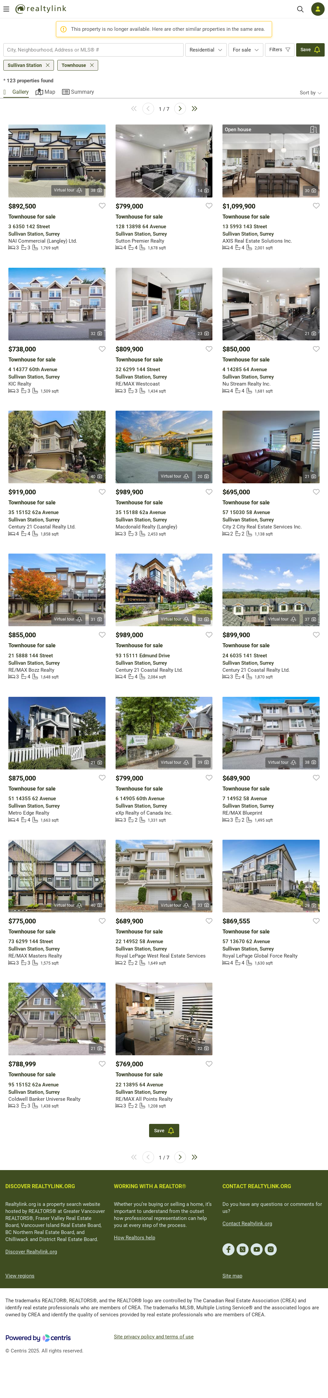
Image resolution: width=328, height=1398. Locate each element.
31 (96, 619)
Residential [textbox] (202, 50)
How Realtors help (134, 1238)
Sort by (308, 93)
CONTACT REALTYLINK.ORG (256, 1186)
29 (310, 905)
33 (203, 905)
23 (203, 333)
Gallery (20, 92)
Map (50, 92)
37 (310, 619)
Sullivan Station (25, 65)
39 (203, 762)
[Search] (300, 9)
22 (203, 1048)
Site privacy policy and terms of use (154, 1337)
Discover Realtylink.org (31, 1252)
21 (310, 333)
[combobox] (93, 50)
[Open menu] (6, 9)
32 (96, 333)
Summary (82, 92)
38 (96, 190)
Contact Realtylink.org (247, 1224)
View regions (20, 1276)
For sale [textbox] (242, 50)
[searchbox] (89, 50)
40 (96, 476)
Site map (232, 1276)
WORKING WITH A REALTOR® (150, 1186)
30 (310, 190)
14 (203, 190)
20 (203, 476)
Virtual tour (68, 190)
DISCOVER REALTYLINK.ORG (40, 1186)
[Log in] (318, 9)
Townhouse (74, 65)
